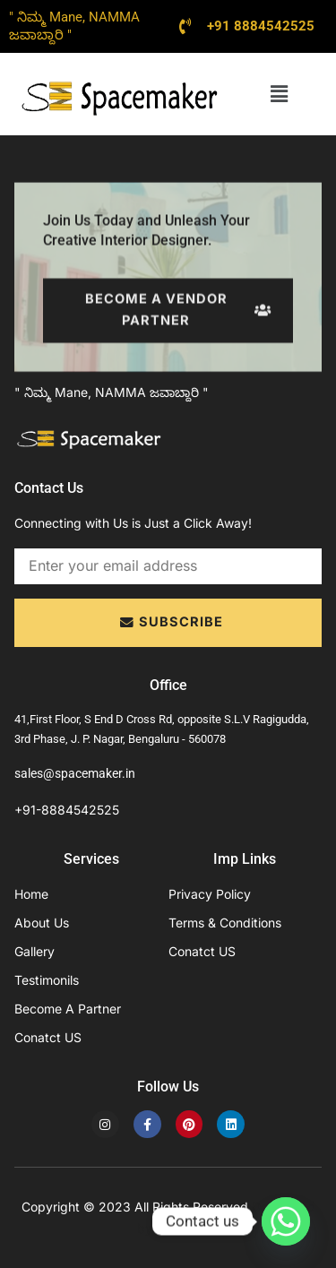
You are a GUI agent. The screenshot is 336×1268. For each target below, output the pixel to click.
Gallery (34, 951)
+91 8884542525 (260, 26)
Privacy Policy (209, 893)
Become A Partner (67, 1008)
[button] (279, 93)
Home (31, 893)
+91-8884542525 (66, 809)
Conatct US (48, 1037)
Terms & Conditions (224, 922)
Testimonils (46, 980)
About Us (41, 922)
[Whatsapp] (286, 1221)
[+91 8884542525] (185, 26)
